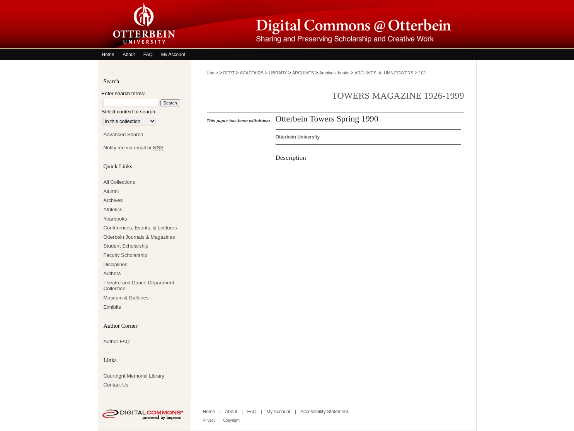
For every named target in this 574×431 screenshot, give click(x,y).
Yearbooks (115, 219)
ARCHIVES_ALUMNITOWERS (383, 72)
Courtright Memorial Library (134, 376)
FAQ (251, 411)
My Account (278, 411)
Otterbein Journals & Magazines (139, 237)
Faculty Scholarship (125, 255)
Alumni (111, 191)
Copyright (231, 420)
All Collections (119, 182)
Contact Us (116, 385)
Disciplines (116, 264)
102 (422, 72)
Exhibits (112, 307)
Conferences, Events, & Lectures (140, 228)
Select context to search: (129, 112)
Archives (113, 200)
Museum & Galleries (126, 298)
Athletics (113, 209)
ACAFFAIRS (252, 72)
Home (212, 72)
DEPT (229, 72)
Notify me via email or (134, 148)
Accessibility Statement (324, 411)
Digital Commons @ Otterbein (334, 24)
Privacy (209, 420)
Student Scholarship (126, 246)
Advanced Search (123, 134)
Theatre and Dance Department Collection (139, 286)
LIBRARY (278, 72)
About (231, 411)
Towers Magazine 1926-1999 (398, 96)
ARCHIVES (303, 72)
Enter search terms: (123, 93)
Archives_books (334, 72)
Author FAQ (117, 341)
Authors (112, 273)
